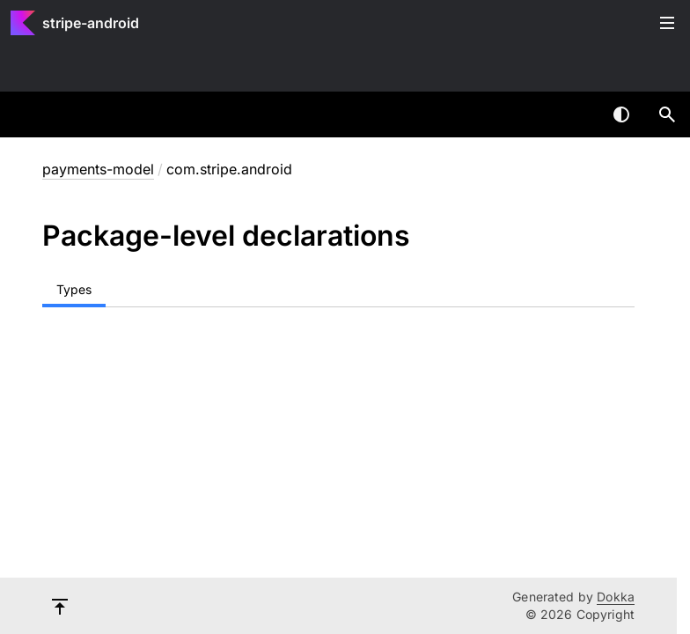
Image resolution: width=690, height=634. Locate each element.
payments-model (98, 169)
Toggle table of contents (667, 23)
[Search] (667, 114)
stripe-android (90, 23)
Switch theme (621, 114)
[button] (667, 114)
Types (74, 289)
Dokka (616, 596)
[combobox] (575, 114)
